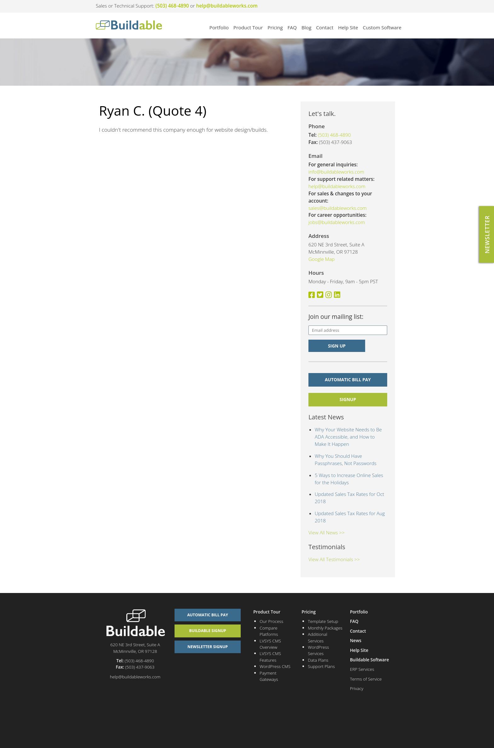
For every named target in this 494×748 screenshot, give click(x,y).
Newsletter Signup (207, 646)
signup (348, 399)
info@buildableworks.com (336, 172)
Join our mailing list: (336, 317)
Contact (324, 27)
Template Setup (323, 621)
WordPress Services (318, 650)
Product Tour (248, 27)
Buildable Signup (207, 630)
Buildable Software (369, 660)
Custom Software (382, 27)
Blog (306, 27)
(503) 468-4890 (172, 6)
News (355, 640)
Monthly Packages (325, 628)
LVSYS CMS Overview (270, 644)
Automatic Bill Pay (348, 380)
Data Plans (318, 660)
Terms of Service (366, 679)
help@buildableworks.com (227, 6)
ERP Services (362, 669)
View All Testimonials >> (334, 559)
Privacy (356, 688)
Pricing (275, 27)
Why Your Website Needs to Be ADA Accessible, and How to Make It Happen (348, 436)
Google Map (321, 259)
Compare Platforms (269, 631)
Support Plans (321, 666)
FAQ (291, 27)
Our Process (271, 621)
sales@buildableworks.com (337, 208)
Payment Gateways (269, 676)
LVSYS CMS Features (270, 656)
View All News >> (326, 532)
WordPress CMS (275, 666)
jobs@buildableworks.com (336, 222)
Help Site (348, 27)
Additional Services (317, 637)
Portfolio (218, 27)
